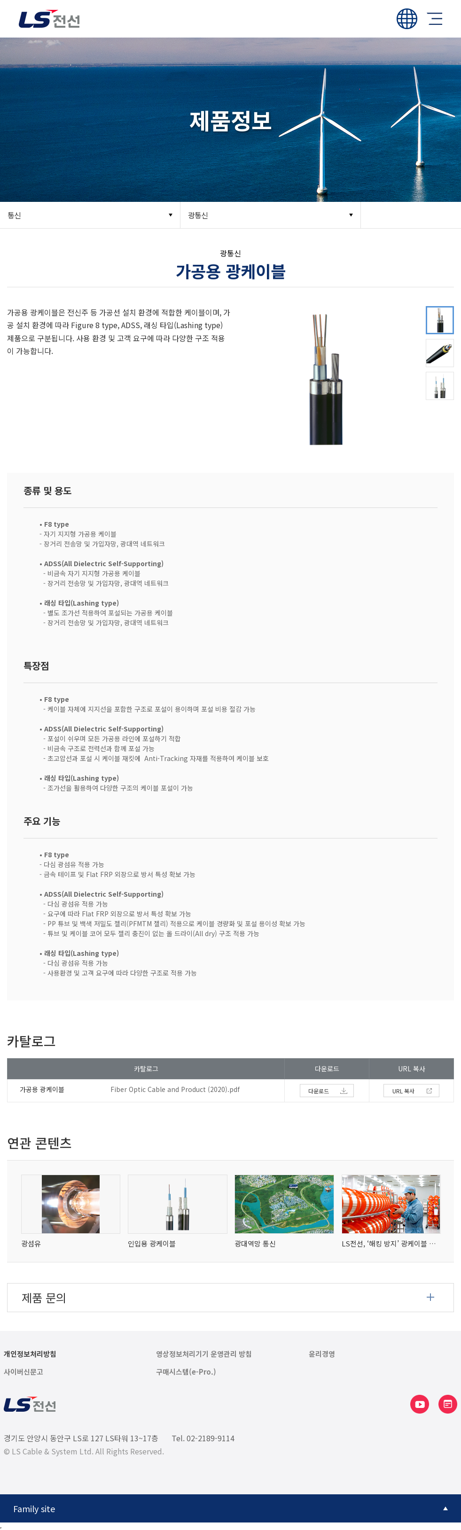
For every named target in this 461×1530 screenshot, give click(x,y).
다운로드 (318, 1091)
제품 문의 (44, 1297)
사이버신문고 (23, 1372)
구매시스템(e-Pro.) (186, 1372)
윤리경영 (322, 1354)
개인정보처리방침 (30, 1354)
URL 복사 (403, 1091)
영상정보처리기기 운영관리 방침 (204, 1354)
